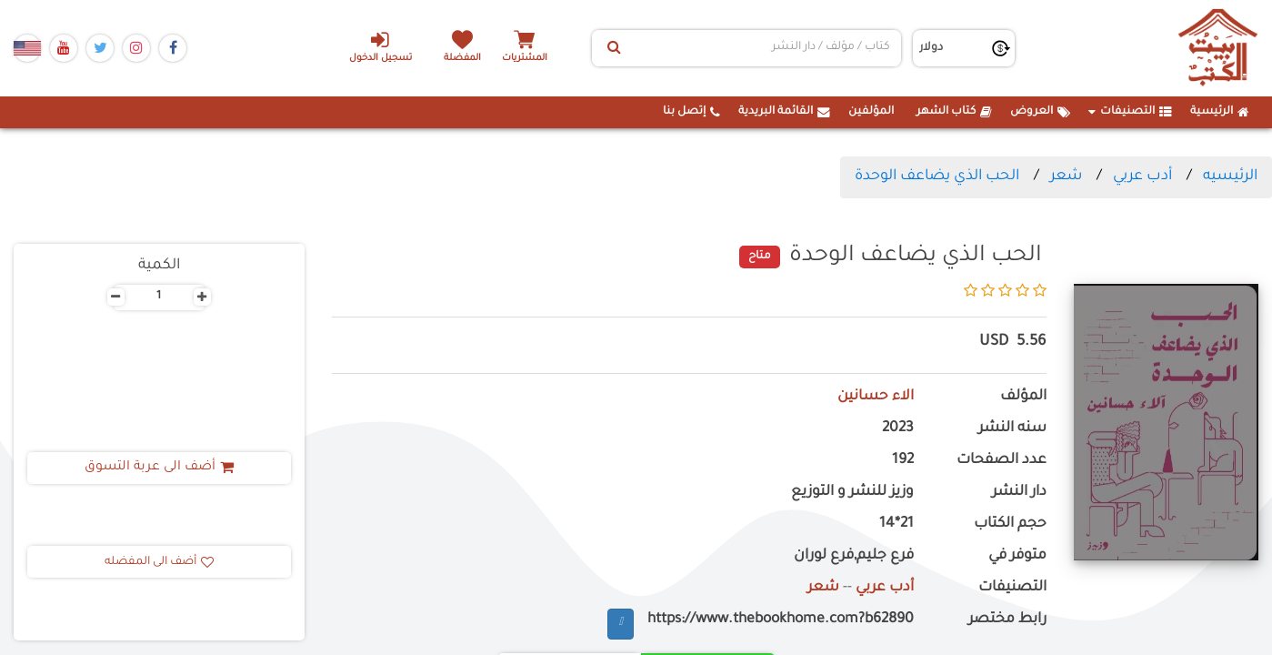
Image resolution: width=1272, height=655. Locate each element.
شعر (1066, 176)
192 (903, 461)
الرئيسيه (1230, 176)
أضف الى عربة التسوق (159, 467)
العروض (1040, 112)
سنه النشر (1012, 429)
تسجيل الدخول (379, 46)
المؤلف (1023, 397)
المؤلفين (871, 112)
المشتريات (526, 59)
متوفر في (1017, 556)
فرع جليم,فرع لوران (854, 556)
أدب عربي (1142, 176)
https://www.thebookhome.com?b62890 (780, 620)
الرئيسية (1219, 112)
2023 (898, 429)
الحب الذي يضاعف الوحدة (937, 176)
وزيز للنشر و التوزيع (852, 492)
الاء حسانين (875, 397)
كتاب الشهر (954, 112)
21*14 (896, 524)
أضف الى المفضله (159, 562)
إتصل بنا (691, 112)
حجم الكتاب (1010, 524)
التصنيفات (1130, 112)
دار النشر (1019, 492)
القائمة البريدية (784, 112)
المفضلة (463, 59)
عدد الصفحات (1002, 461)
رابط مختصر (1007, 620)
